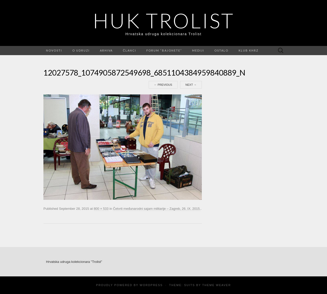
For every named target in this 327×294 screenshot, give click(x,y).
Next (190, 84)
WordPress (151, 285)
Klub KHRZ (249, 50)
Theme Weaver (216, 285)
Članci (129, 50)
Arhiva (106, 50)
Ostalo (221, 50)
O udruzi (81, 50)
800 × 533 (101, 209)
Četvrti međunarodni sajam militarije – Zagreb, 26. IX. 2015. (157, 209)
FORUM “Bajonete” (164, 50)
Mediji (198, 50)
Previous (163, 84)
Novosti (54, 50)
